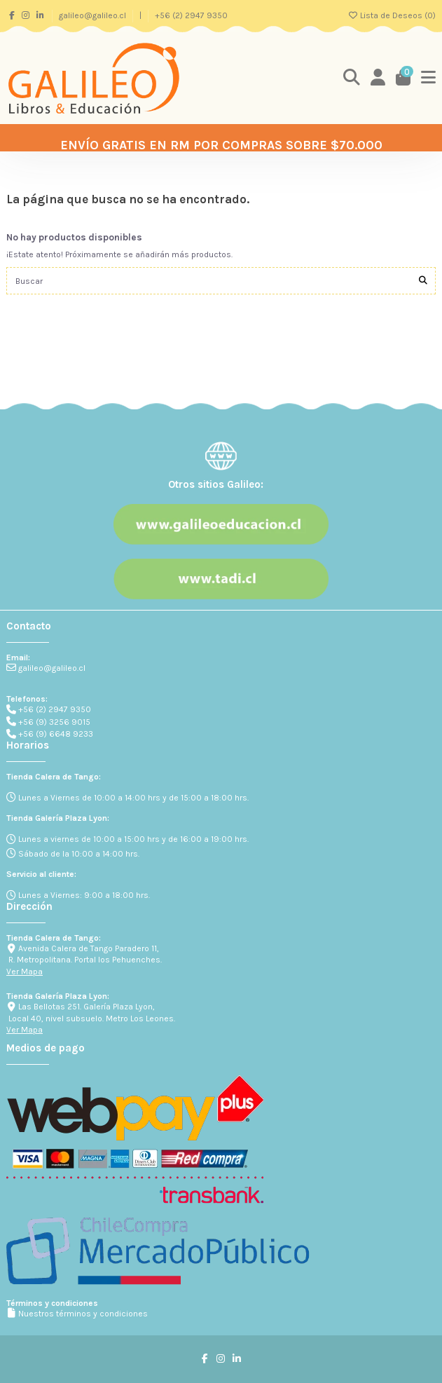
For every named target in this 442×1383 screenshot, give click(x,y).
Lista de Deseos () (391, 15)
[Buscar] (423, 280)
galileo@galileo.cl (93, 15)
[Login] (378, 78)
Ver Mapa (24, 971)
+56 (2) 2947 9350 (191, 15)
